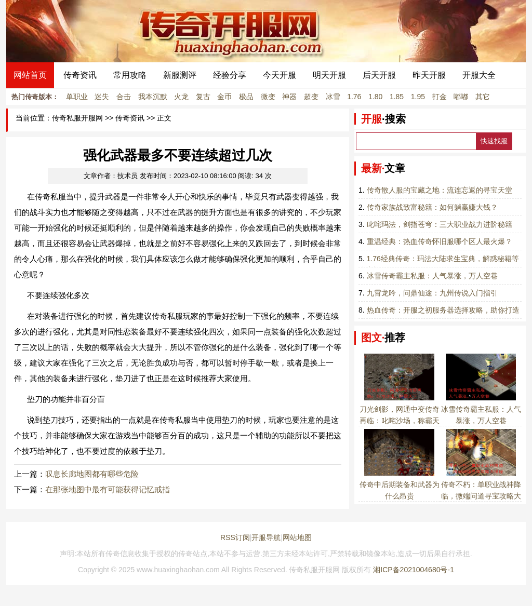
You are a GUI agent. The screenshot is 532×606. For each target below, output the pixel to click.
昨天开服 (429, 75)
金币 (224, 96)
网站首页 (30, 75)
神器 (289, 96)
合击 (123, 96)
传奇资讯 (80, 75)
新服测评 (179, 75)
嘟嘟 (461, 96)
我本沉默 (152, 96)
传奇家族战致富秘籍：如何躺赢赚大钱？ (432, 207)
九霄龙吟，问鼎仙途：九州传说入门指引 (432, 293)
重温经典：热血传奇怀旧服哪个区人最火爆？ (439, 241)
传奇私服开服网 (77, 118)
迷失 (102, 96)
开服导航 (266, 537)
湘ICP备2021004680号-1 (413, 569)
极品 (246, 96)
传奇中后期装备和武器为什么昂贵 (400, 484)
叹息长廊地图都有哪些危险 (92, 473)
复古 (203, 96)
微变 (268, 96)
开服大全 (479, 75)
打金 (439, 96)
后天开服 (379, 75)
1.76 (354, 96)
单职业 (77, 96)
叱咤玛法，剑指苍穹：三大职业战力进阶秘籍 (439, 224)
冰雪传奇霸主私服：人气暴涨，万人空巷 (432, 276)
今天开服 (279, 75)
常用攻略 (130, 75)
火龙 (181, 96)
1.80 (375, 96)
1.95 (418, 96)
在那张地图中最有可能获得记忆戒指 (107, 489)
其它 (482, 96)
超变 (311, 96)
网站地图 (297, 537)
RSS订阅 (235, 537)
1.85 (397, 96)
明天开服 (329, 75)
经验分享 (229, 75)
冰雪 (333, 96)
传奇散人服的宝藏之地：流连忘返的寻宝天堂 (439, 190)
